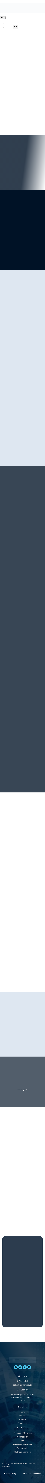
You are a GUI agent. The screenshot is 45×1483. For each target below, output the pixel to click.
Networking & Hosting (15, 86)
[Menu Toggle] (3, 17)
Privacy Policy (10, 1474)
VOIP (7, 66)
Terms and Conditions (31, 1474)
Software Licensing (14, 119)
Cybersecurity (11, 100)
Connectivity (10, 52)
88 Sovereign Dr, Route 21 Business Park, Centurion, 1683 (22, 1398)
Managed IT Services (15, 33)
